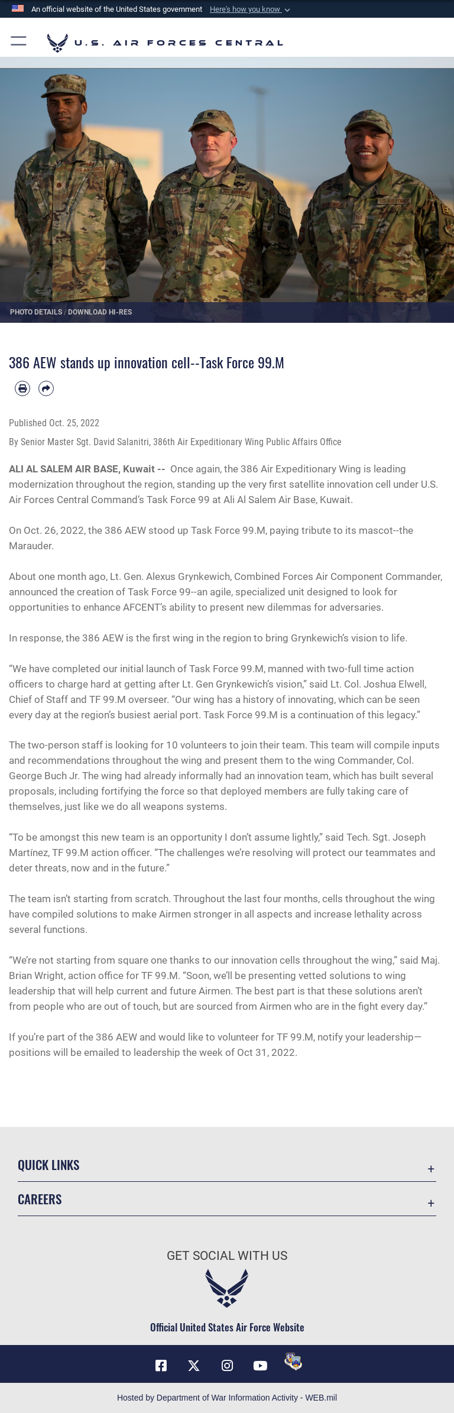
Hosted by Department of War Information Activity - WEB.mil (227, 1397)
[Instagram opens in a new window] (227, 1366)
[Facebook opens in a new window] (161, 1366)
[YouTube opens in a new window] (260, 1366)
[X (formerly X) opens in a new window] (194, 1366)
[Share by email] (46, 388)
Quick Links (48, 1164)
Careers (39, 1199)
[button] (251, 9)
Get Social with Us (227, 1256)
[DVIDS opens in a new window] (293, 1361)
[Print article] (22, 388)
